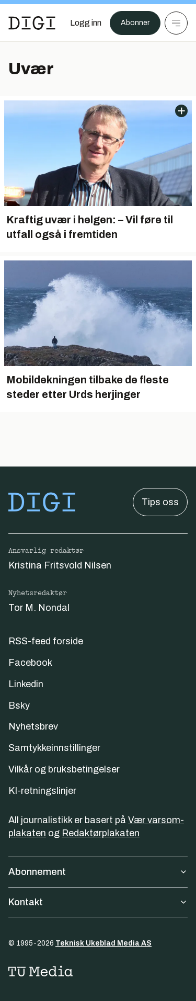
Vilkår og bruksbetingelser (64, 769)
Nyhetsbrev (33, 726)
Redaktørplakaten (101, 833)
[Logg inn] (85, 23)
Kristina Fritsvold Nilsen (59, 565)
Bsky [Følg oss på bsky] (19, 705)
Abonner (135, 23)
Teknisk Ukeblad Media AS (103, 943)
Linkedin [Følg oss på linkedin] (25, 684)
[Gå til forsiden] (31, 23)
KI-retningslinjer (42, 791)
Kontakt (98, 902)
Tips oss (160, 502)
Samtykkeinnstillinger (54, 748)
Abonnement (98, 872)
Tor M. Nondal (39, 607)
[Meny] (176, 23)
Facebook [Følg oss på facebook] (30, 662)
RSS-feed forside (45, 641)
